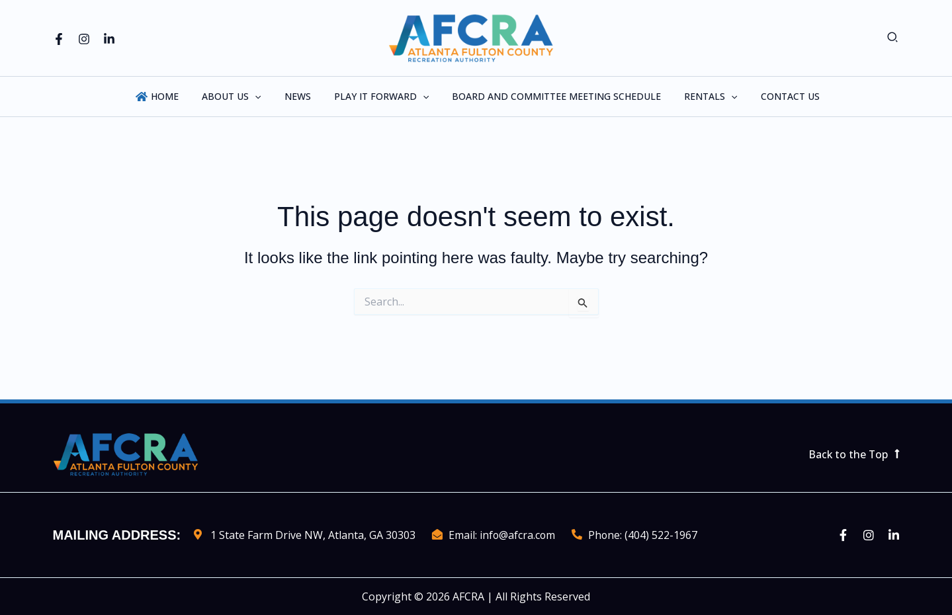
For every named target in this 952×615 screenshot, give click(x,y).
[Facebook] (59, 39)
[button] (893, 38)
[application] (264, 96)
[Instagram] (84, 39)
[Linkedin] (109, 39)
